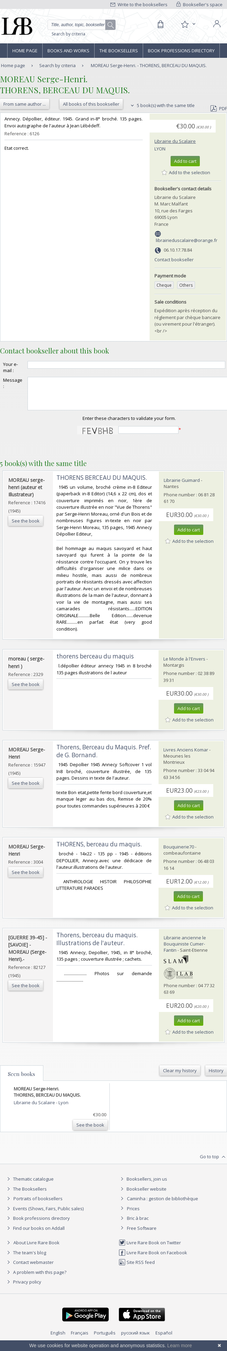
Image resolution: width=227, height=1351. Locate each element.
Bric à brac (138, 1224)
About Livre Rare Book (36, 1249)
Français (79, 1339)
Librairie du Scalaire (175, 141)
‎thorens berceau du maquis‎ (95, 662)
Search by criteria (68, 34)
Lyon (159, 149)
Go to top (213, 1163)
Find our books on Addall (35, 1234)
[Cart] (160, 24)
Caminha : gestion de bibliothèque (162, 1205)
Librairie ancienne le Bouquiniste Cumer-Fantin (185, 950)
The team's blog (25, 1258)
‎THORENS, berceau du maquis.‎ (99, 850)
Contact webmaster (29, 1268)
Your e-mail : (10, 367)
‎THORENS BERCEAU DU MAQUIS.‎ (101, 484)
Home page (24, 51)
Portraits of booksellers (38, 1205)
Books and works (68, 51)
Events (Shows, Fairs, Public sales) (44, 1214)
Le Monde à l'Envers (184, 665)
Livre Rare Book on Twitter (150, 1248)
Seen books (21, 1080)
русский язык (135, 1339)
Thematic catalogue (29, 1185)
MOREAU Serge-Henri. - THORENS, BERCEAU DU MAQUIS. (149, 65)
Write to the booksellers (138, 4)
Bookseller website (142, 1195)
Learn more (179, 1345)
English (58, 1339)
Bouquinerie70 (178, 853)
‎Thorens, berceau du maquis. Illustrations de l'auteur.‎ (97, 945)
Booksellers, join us (143, 1185)
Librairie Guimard (182, 486)
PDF (218, 108)
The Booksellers (118, 51)
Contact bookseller (174, 259)
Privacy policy (23, 1288)
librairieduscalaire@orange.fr (186, 240)
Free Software (141, 1234)
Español (163, 1339)
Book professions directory (181, 51)
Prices (133, 1215)
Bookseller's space (199, 4)
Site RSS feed (137, 1268)
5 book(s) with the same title (162, 105)
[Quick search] (81, 25)
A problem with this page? (35, 1278)
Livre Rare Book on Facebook (153, 1258)
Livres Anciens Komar (185, 756)
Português (105, 1339)
